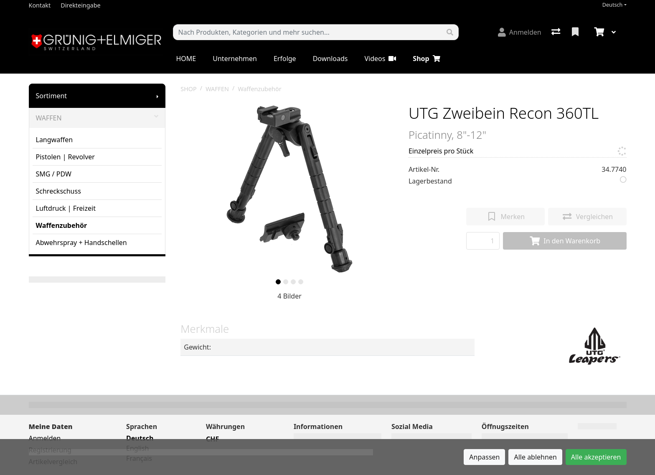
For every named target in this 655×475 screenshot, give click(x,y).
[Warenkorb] (598, 32)
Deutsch (612, 4)
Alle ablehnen (535, 457)
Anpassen (484, 457)
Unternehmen (235, 58)
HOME (186, 58)
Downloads (330, 58)
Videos (380, 58)
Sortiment (51, 95)
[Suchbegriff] (307, 32)
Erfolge (285, 58)
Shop (426, 58)
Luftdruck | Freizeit (66, 208)
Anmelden (45, 438)
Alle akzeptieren (596, 457)
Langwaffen (54, 139)
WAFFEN (97, 118)
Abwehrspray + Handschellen (81, 242)
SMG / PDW (53, 174)
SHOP (188, 89)
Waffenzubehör (61, 225)
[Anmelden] (519, 32)
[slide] (278, 281)
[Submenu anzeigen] (157, 95)
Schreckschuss (58, 191)
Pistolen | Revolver (65, 156)
